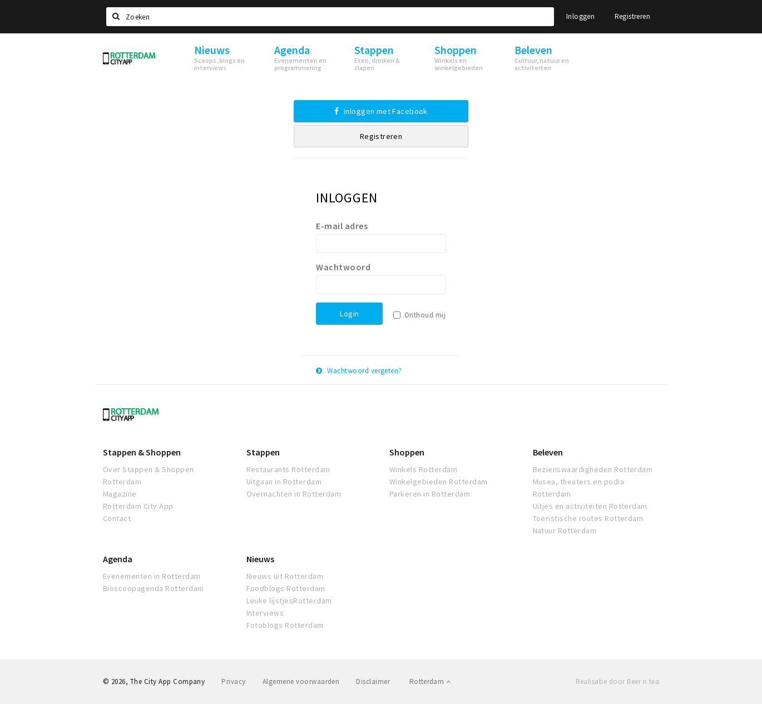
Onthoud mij (425, 315)
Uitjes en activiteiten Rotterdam (590, 506)
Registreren (632, 16)
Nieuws (260, 558)
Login (349, 314)
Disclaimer (373, 681)
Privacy (233, 681)
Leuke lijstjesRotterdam (289, 601)
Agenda (117, 558)
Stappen (263, 452)
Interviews (265, 613)
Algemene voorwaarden (301, 681)
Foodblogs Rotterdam (285, 588)
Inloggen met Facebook (381, 111)
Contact (117, 518)
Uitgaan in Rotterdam (284, 482)
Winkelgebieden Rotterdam (438, 482)
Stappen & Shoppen (142, 452)
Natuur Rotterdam (565, 530)
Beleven (548, 452)
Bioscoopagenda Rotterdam (153, 588)
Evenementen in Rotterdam (152, 576)
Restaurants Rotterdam (288, 469)
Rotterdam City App (138, 506)
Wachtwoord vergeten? (359, 370)
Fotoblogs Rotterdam (285, 625)
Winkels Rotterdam (423, 469)
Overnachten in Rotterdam (294, 494)
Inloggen (580, 16)
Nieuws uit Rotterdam (285, 576)
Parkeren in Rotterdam (429, 494)
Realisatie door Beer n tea (617, 681)
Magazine (120, 494)
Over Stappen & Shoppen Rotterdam (148, 475)
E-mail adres (342, 225)
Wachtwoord (343, 266)
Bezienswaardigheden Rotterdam (593, 469)
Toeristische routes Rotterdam (588, 518)
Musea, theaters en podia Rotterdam (579, 488)
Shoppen (406, 452)
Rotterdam (430, 681)
